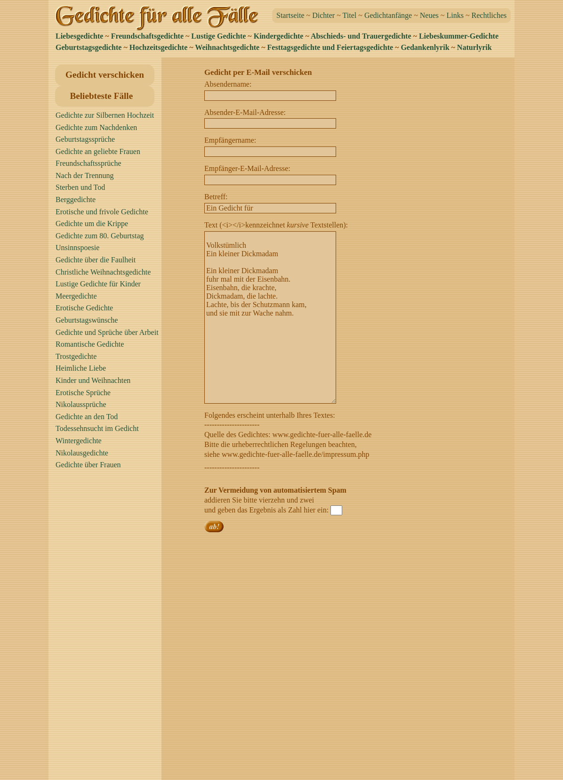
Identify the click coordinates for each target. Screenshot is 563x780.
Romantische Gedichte (90, 344)
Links (454, 15)
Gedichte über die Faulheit (96, 260)
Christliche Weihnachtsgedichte (103, 272)
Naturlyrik (474, 47)
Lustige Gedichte (218, 36)
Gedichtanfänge (388, 15)
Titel (350, 15)
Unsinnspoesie (77, 248)
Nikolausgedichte (82, 453)
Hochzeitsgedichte (158, 47)
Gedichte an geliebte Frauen (98, 151)
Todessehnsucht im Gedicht (97, 428)
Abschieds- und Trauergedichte (361, 36)
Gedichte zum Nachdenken (96, 127)
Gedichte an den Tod (87, 417)
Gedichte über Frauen (88, 465)
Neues (429, 15)
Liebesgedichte (79, 36)
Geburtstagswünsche (87, 320)
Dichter (323, 15)
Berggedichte (76, 199)
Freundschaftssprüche (88, 163)
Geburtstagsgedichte (88, 47)
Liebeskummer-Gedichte (459, 36)
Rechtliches (489, 15)
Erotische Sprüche (83, 393)
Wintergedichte (79, 441)
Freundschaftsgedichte (147, 36)
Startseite (290, 15)
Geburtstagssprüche (85, 139)
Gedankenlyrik (425, 47)
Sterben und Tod (80, 187)
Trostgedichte (76, 356)
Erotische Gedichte (84, 308)
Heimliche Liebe (81, 368)
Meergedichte (76, 296)
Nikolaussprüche (81, 404)
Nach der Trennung (85, 175)
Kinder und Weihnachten (93, 380)
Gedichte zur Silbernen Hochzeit (105, 115)
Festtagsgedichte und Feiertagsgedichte (330, 47)
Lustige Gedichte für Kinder (98, 284)
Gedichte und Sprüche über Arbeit (107, 332)
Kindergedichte (279, 36)
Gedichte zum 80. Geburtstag (100, 236)
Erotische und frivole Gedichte (102, 212)
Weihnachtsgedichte (227, 47)
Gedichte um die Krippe (92, 223)
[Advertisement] (107, 629)
